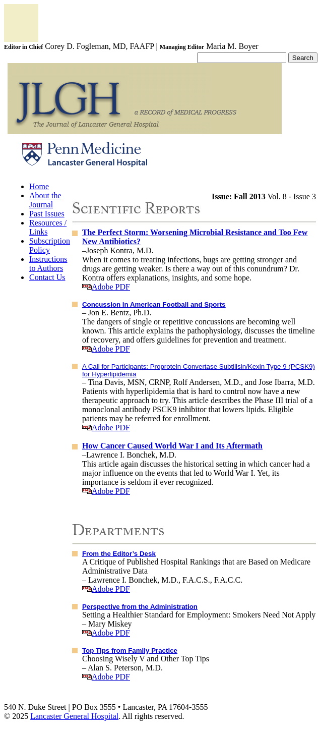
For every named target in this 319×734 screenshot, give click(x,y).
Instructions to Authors (48, 263)
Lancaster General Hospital (74, 716)
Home (39, 186)
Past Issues (47, 213)
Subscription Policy (49, 245)
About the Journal (45, 200)
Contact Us (47, 277)
